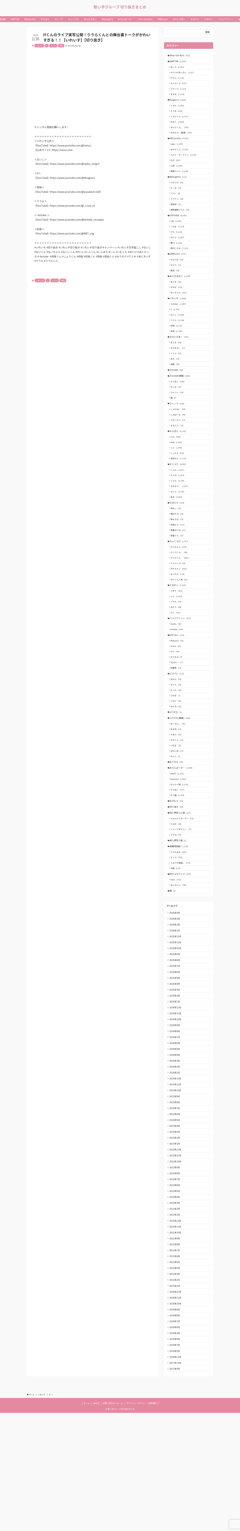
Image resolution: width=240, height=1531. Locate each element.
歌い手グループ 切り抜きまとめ (120, 7)
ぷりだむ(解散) (180, 777)
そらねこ (178, 410)
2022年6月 (175, 1286)
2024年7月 (175, 1124)
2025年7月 (175, 1046)
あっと (178, 68)
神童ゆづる (179, 572)
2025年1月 (175, 1085)
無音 (176, 290)
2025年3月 (175, 1072)
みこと (178, 253)
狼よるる (178, 561)
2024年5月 (175, 1137)
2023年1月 (175, 1240)
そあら (177, 795)
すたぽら (178, 465)
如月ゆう (179, 494)
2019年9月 (175, 1454)
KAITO (178, 838)
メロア (177, 759)
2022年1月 (175, 1318)
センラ (177, 929)
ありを (177, 368)
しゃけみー (179, 441)
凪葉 (176, 392)
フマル (177, 651)
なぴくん (178, 801)
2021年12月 (176, 1324)
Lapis (178, 152)
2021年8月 (175, 1350)
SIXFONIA (178, 229)
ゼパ (176, 705)
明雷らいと (180, 181)
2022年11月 (176, 1253)
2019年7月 (175, 1460)
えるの (177, 893)
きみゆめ (177, 398)
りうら (53, 45)
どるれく (178, 633)
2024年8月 (175, 1117)
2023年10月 (176, 1182)
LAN (177, 236)
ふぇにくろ (179, 609)
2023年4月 (175, 1221)
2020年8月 (175, 1428)
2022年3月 (175, 1305)
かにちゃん (179, 591)
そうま (177, 116)
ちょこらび (179, 585)
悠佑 (61, 45)
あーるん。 (179, 783)
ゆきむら (177, 868)
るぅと (178, 531)
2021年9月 (175, 1344)
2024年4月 (175, 1143)
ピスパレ (177, 729)
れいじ (176, 819)
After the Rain (180, 55)
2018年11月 (176, 1473)
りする (177, 905)
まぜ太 (178, 97)
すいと (177, 741)
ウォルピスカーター (183, 887)
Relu (177, 477)
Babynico (178, 693)
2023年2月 (175, 1234)
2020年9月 (175, 1421)
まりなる (177, 711)
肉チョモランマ (180, 947)
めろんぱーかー (181, 832)
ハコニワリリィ (180, 669)
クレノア (177, 435)
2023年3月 (175, 1227)
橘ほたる (178, 555)
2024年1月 (175, 1163)
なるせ (177, 308)
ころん (178, 507)
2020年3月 (175, 1447)
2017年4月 (175, 1486)
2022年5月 (175, 1292)
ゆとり (177, 284)
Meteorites (179, 146)
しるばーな (179, 447)
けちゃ (178, 80)
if (46, 45)
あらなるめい (180, 296)
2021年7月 (175, 1357)
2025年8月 (175, 1040)
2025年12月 (176, 1014)
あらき (177, 302)
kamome (179, 844)
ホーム (87, 1521)
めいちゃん (179, 314)
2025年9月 (175, 1034)
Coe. (176, 471)
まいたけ (178, 620)
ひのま (176, 753)
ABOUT (96, 1521)
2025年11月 (176, 1020)
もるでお (178, 278)
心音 (177, 175)
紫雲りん (178, 578)
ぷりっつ (179, 91)
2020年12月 (176, 1402)
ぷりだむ (176, 771)
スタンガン (179, 452)
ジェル (178, 519)
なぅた (177, 747)
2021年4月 (175, 1376)
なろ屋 (178, 861)
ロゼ (176, 170)
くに (177, 483)
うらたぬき (179, 923)
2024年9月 (175, 1111)
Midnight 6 (178, 188)
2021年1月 (175, 1396)
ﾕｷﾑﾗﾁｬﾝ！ (178, 717)
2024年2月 (175, 1156)
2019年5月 (175, 1467)
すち (177, 248)
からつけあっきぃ (183, 74)
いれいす (39, 45)
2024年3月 (175, 1150)
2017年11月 (176, 1480)
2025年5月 (175, 1059)
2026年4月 (175, 988)
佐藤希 (177, 723)
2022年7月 (175, 1279)
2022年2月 (175, 1312)
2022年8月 (175, 1273)
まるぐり (178, 459)
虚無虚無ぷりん (181, 223)
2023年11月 (176, 1176)
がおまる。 (179, 374)
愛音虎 (177, 217)
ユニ (176, 662)
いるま (178, 242)
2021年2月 (175, 1389)
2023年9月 (175, 1189)
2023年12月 (176, 1169)
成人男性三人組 (180, 881)
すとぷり (178, 501)
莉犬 (177, 536)
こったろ (178, 489)
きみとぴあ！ (179, 362)
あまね (177, 789)
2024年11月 (176, 1098)
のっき (177, 417)
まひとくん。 (180, 133)
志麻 (176, 941)
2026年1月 (175, 1008)
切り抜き (177, 874)
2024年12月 (176, 1092)
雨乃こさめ (180, 265)
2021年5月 (175, 1370)
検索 (207, 32)
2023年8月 (175, 1195)
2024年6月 (175, 1130)
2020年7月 (175, 1434)
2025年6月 (175, 1053)
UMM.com (178, 271)
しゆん (178, 110)
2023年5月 (175, 1214)
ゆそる (177, 765)
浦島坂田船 (179, 917)
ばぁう (178, 128)
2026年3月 (175, 995)
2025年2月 (175, 1079)
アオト (177, 639)
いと (177, 645)
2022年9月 (175, 1266)
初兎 (177, 350)
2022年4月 (175, 1299)
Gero (177, 954)
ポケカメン (179, 614)
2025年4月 (175, 1066)
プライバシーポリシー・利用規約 (141, 1521)
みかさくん (180, 158)
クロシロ (178, 194)
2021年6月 (175, 1363)
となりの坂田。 (181, 935)
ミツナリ (178, 211)
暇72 (177, 259)
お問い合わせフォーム (113, 1521)
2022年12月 (176, 1247)
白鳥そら (178, 567)
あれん (177, 735)
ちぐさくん (179, 86)
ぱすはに (177, 687)
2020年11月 (176, 1409)
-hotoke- (179, 326)
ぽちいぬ (178, 813)
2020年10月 (176, 1415)
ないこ (178, 338)
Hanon (177, 675)
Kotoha (178, 681)
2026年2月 (175, 1001)
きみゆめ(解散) (180, 404)
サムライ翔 (180, 850)
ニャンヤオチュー (182, 899)
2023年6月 (175, 1208)
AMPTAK (178, 62)
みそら (177, 656)
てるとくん (180, 122)
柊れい (177, 549)
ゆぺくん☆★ (180, 626)
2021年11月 (176, 1331)
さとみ (178, 513)
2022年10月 (176, 1260)
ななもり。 (180, 525)
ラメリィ (178, 422)
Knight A (178, 104)
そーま (177, 200)
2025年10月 (176, 1027)
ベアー (176, 206)
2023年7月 (175, 1202)
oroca (177, 699)
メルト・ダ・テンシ (184, 164)
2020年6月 (175, 1441)
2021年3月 (175, 1383)
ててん (177, 380)
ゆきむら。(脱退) (182, 139)
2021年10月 (176, 1337)
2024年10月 (176, 1105)
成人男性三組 (178, 911)
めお (176, 386)
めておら (177, 825)
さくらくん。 (180, 597)
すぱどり (177, 543)
